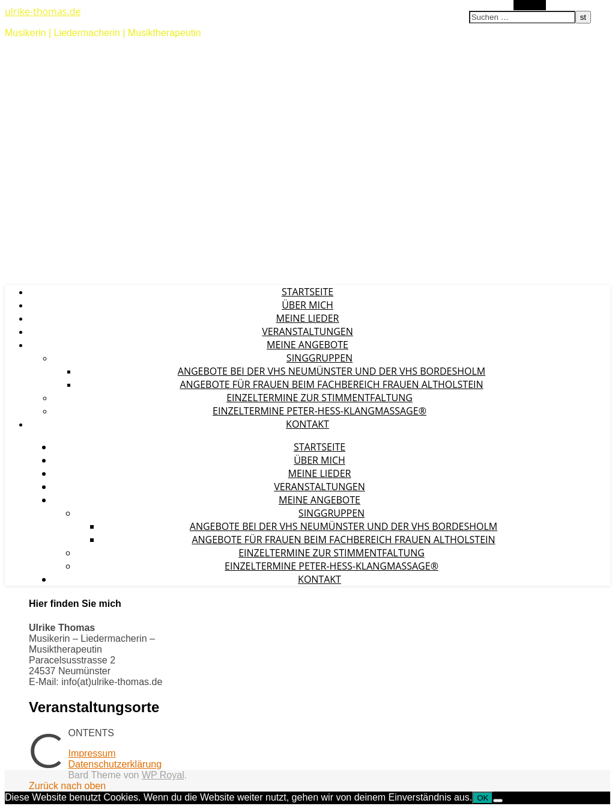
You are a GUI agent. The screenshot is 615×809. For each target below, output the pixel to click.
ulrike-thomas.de (42, 11)
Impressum (91, 753)
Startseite (307, 291)
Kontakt (307, 424)
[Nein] (498, 800)
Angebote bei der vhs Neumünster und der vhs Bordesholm (331, 371)
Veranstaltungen (307, 331)
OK (482, 797)
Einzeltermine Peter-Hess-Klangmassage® (319, 410)
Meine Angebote (307, 344)
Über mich (307, 305)
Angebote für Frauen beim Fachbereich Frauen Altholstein (331, 384)
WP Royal (163, 775)
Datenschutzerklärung (115, 764)
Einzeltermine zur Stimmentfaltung (319, 397)
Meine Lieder (307, 318)
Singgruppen (319, 358)
